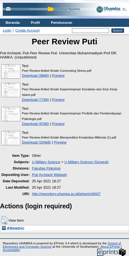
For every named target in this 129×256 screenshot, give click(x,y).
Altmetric (13, 228)
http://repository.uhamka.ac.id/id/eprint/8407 (66, 194)
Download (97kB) (35, 124)
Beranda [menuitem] (13, 23)
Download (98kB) (35, 75)
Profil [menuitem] (35, 23)
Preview (58, 75)
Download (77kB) (35, 100)
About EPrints (110, 246)
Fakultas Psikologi (46, 168)
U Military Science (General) (86, 162)
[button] (4, 220)
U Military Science (46, 162)
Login (7, 30)
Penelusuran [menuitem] (61, 23)
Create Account (27, 30)
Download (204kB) (36, 142)
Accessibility (11, 250)
